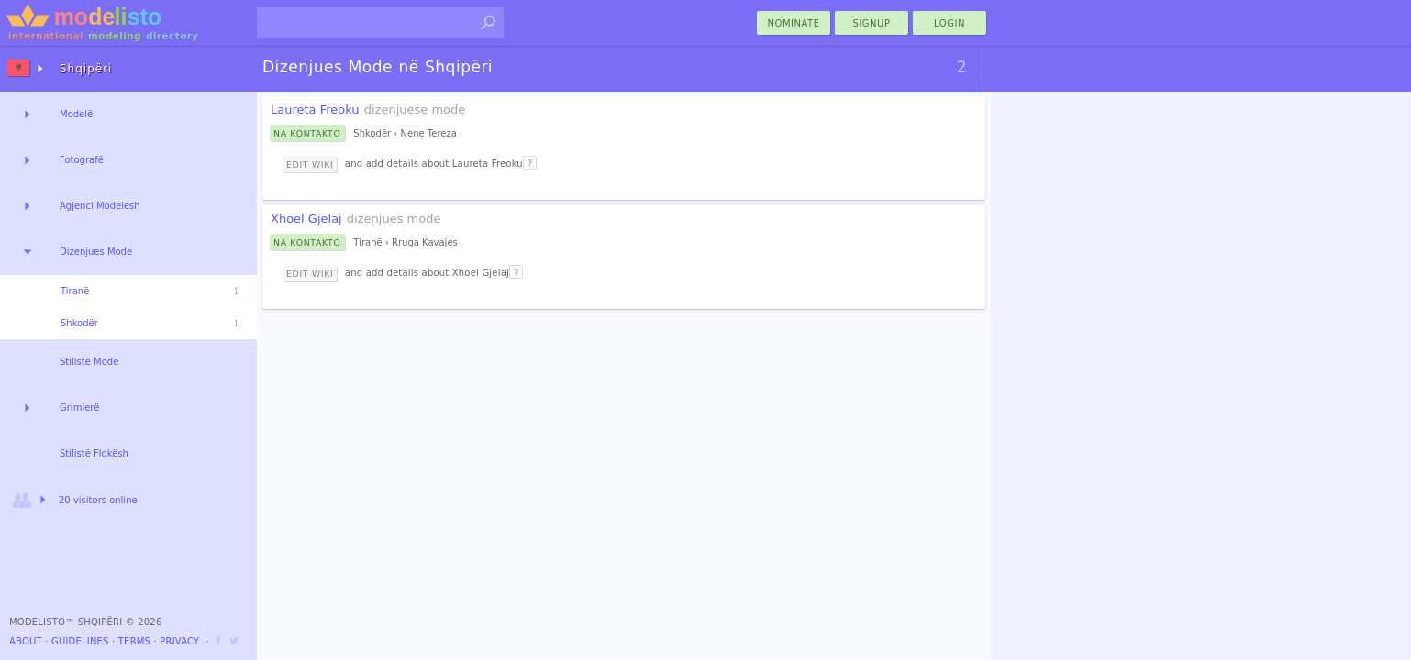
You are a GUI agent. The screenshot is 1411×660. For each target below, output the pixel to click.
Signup (872, 23)
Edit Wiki (309, 165)
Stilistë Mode (89, 362)
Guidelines (80, 641)
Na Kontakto (307, 133)
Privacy (179, 641)
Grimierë (79, 407)
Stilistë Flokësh (94, 453)
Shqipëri (86, 68)
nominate (794, 23)
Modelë (76, 114)
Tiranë (75, 291)
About (25, 641)
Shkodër (79, 323)
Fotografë (82, 160)
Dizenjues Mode (96, 252)
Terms (134, 641)
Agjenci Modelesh (100, 206)
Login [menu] (949, 23)
